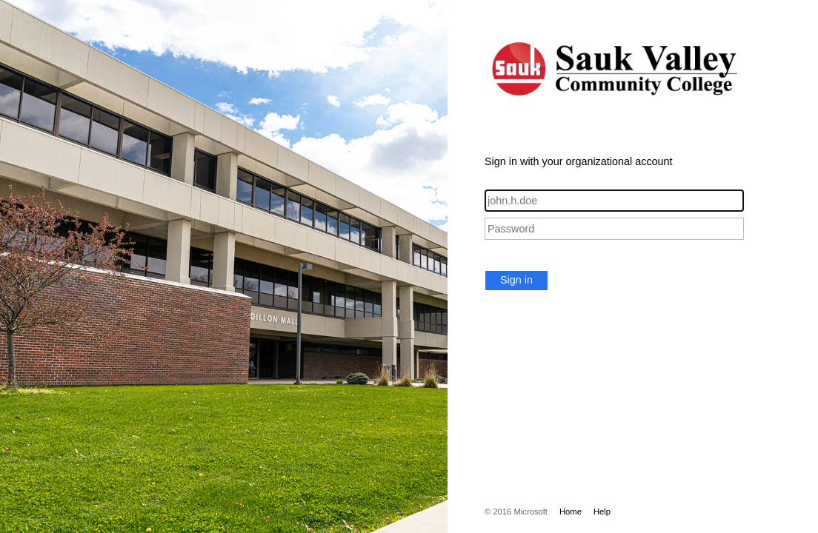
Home (570, 511)
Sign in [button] (516, 280)
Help (602, 511)
